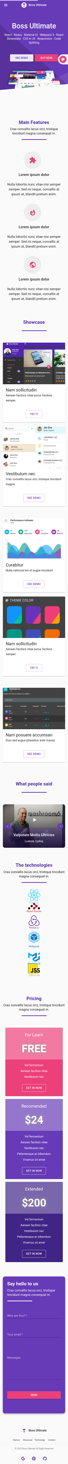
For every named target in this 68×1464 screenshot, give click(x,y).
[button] (21, 58)
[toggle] (63, 59)
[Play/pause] (34, 819)
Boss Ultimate (33, 5)
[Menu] (5, 5)
